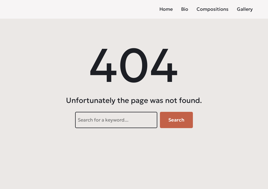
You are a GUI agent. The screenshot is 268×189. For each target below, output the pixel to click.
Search (176, 120)
